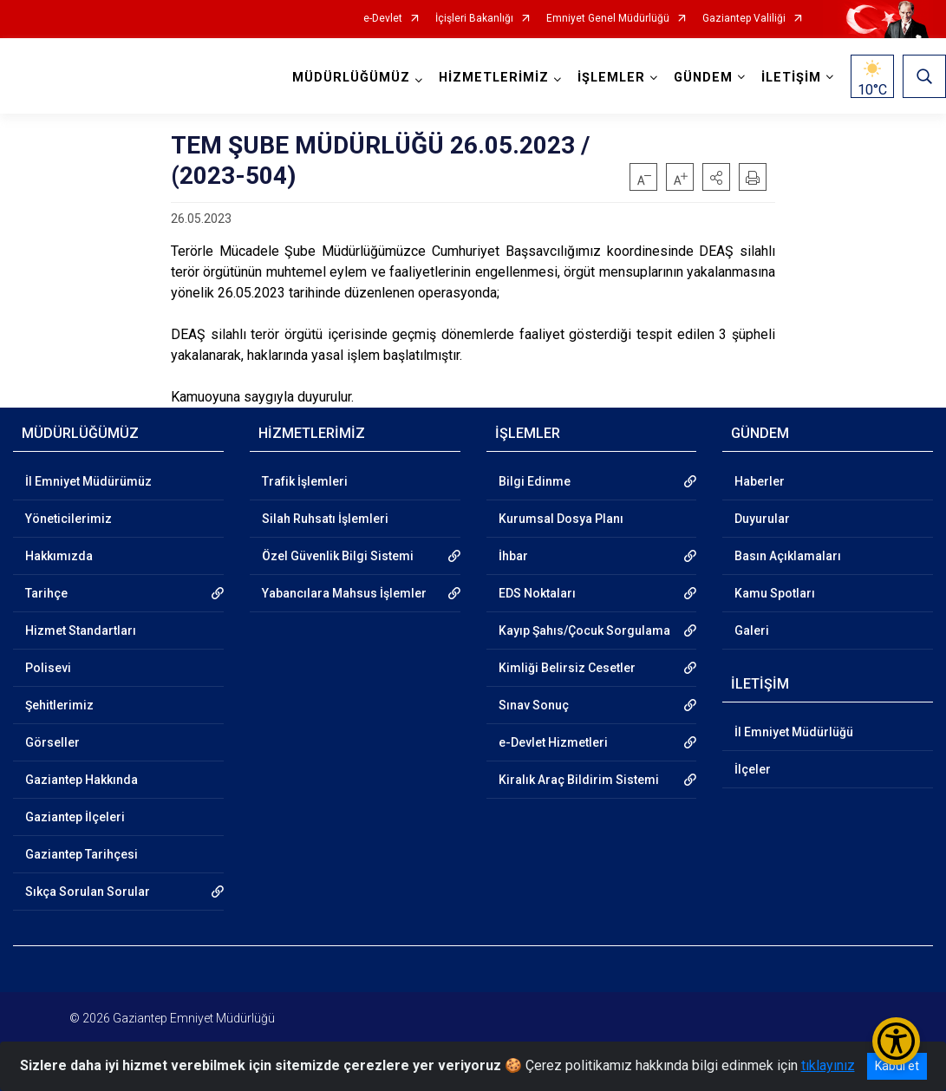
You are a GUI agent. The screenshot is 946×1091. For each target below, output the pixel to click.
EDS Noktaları (537, 593)
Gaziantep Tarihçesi (81, 854)
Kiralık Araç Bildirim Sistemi (579, 780)
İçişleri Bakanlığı (474, 18)
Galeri (751, 630)
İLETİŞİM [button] (791, 77)
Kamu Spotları (774, 593)
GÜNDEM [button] (703, 77)
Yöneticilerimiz (68, 519)
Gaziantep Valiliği (744, 18)
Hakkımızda (59, 556)
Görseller (52, 742)
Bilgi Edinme (535, 481)
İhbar (513, 556)
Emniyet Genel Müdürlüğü (607, 18)
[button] (716, 177)
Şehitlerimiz (59, 705)
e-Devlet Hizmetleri (553, 742)
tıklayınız (828, 1065)
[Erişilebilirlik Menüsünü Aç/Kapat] (896, 1041)
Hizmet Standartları (80, 630)
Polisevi (48, 668)
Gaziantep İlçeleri (75, 817)
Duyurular (762, 519)
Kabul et (897, 1066)
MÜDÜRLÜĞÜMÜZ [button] (351, 77)
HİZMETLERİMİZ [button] (494, 77)
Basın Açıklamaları (787, 556)
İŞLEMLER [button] (611, 77)
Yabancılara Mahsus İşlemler (344, 593)
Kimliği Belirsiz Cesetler (567, 668)
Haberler (759, 481)
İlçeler (752, 769)
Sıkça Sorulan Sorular (87, 891)
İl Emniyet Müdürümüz (88, 481)
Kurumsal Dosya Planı (561, 519)
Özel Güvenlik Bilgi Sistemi (338, 556)
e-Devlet (382, 18)
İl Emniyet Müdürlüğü (793, 732)
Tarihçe (46, 593)
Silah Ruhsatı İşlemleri (325, 519)
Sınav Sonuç (534, 705)
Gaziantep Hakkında (81, 780)
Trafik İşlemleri (305, 481)
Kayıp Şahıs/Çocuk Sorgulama (584, 630)
